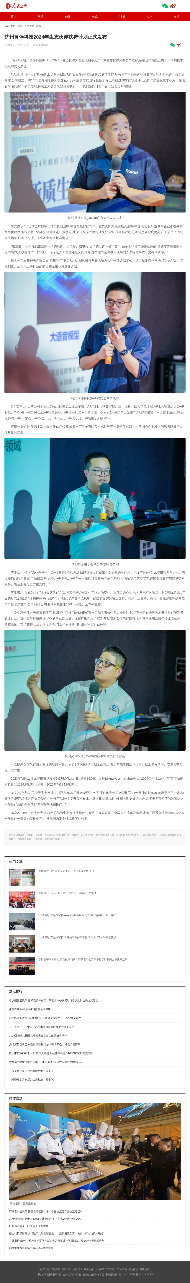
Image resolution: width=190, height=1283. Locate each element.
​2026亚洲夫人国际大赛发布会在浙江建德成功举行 (38, 1035)
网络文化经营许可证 (70, 1274)
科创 (122, 16)
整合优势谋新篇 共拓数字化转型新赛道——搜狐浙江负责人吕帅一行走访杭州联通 (56, 1233)
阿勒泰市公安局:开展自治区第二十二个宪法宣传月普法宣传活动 (46, 1211)
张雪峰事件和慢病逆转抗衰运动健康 (30, 1009)
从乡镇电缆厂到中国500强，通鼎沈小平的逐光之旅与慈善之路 (45, 1218)
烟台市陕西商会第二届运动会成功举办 (31, 1248)
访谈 (40, 16)
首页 (13, 16)
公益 (95, 16)
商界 (68, 16)
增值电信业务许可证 (93, 1274)
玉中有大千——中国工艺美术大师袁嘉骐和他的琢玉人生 (41, 1026)
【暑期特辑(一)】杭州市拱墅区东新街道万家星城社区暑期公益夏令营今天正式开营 (56, 1240)
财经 (176, 16)
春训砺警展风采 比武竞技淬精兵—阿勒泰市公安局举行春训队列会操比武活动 (53, 1000)
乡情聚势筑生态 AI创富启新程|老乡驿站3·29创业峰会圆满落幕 (44, 1044)
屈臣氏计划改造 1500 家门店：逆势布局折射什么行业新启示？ (45, 1017)
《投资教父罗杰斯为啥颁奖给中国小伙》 (32, 1070)
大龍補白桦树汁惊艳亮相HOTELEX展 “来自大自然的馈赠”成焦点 (46, 1061)
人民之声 (22, 6)
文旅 (149, 16)
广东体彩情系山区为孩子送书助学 (28, 1225)
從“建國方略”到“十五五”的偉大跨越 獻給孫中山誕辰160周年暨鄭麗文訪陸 (51, 1053)
